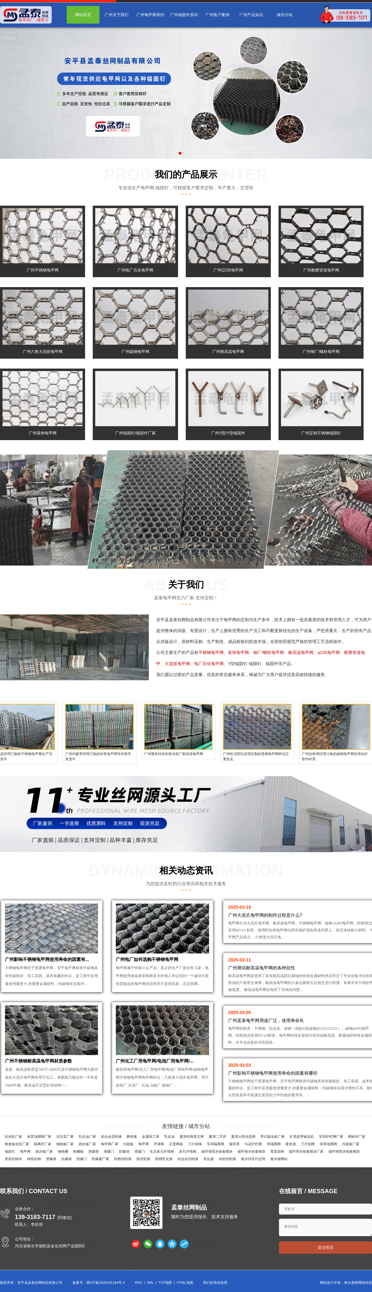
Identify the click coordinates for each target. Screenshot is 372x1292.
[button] (180, 153)
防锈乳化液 (164, 1160)
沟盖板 (128, 1145)
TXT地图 (165, 1285)
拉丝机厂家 (13, 1138)
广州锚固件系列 (184, 15)
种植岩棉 (34, 1160)
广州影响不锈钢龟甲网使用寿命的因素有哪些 (272, 1073)
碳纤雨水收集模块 (251, 1152)
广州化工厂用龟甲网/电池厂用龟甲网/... (154, 1069)
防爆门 (82, 1160)
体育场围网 (328, 1145)
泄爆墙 (93, 1152)
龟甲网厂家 (109, 1145)
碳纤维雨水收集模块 (217, 1152)
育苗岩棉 (277, 1152)
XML (150, 1285)
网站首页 (83, 15)
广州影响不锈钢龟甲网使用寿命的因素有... (47, 963)
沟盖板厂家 (350, 1145)
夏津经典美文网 (192, 1138)
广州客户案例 (217, 15)
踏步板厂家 (87, 1145)
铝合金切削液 (111, 1138)
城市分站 (285, 15)
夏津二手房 (217, 1138)
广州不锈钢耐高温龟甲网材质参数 (38, 1069)
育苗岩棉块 (13, 1160)
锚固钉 (10, 1152)
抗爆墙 (66, 1160)
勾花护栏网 (253, 1145)
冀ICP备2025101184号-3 (105, 1285)
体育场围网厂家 (39, 1138)
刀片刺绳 (195, 1145)
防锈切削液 (122, 1160)
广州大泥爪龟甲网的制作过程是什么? (265, 915)
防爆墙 (124, 1152)
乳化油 (169, 1138)
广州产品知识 (251, 15)
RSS (138, 1285)
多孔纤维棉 (187, 1152)
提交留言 (326, 1249)
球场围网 (274, 1145)
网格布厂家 (356, 1138)
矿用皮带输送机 (302, 1138)
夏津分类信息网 (243, 1138)
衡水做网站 (279, 1160)
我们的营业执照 (215, 1285)
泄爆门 (109, 1152)
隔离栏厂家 (42, 1145)
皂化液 (208, 1160)
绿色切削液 (227, 1160)
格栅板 (78, 1152)
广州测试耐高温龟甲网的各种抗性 (261, 967)
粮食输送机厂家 (17, 1145)
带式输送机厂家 (272, 1138)
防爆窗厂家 (100, 1160)
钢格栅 (63, 1152)
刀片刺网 (308, 1145)
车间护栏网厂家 (331, 1138)
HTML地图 (185, 1285)
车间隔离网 (215, 1145)
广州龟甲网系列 (150, 15)
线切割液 (143, 1160)
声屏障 (159, 1145)
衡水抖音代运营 (253, 1160)
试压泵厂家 (65, 1138)
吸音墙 (290, 1145)
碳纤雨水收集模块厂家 (306, 1152)
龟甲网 (230, 619)
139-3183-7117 (35, 1218)
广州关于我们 (116, 15)
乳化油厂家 (87, 1138)
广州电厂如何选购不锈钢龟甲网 (147, 963)
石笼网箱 (176, 1145)
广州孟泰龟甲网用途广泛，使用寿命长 (266, 1020)
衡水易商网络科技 (358, 1285)
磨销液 (131, 1138)
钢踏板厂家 (65, 1145)
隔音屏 (234, 1145)
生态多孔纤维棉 (162, 1152)
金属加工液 (150, 1138)
